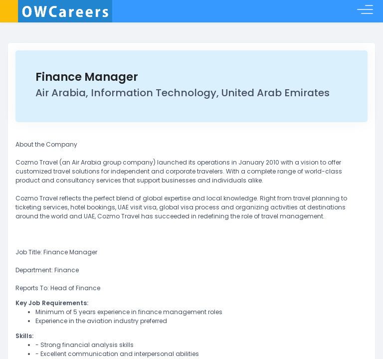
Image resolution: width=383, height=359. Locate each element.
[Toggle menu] (365, 11)
